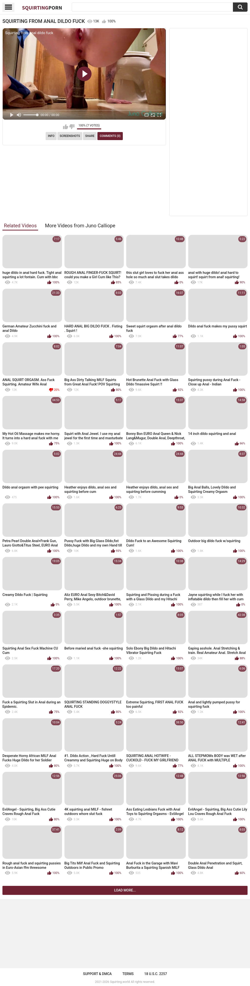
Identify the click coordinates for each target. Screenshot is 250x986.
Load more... (125, 890)
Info (51, 136)
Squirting (42, 7)
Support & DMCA (97, 974)
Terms (128, 974)
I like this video (65, 126)
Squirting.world (120, 982)
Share (89, 136)
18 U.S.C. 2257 (155, 974)
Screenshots (70, 136)
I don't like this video (71, 126)
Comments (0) (110, 136)
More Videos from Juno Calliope (80, 226)
